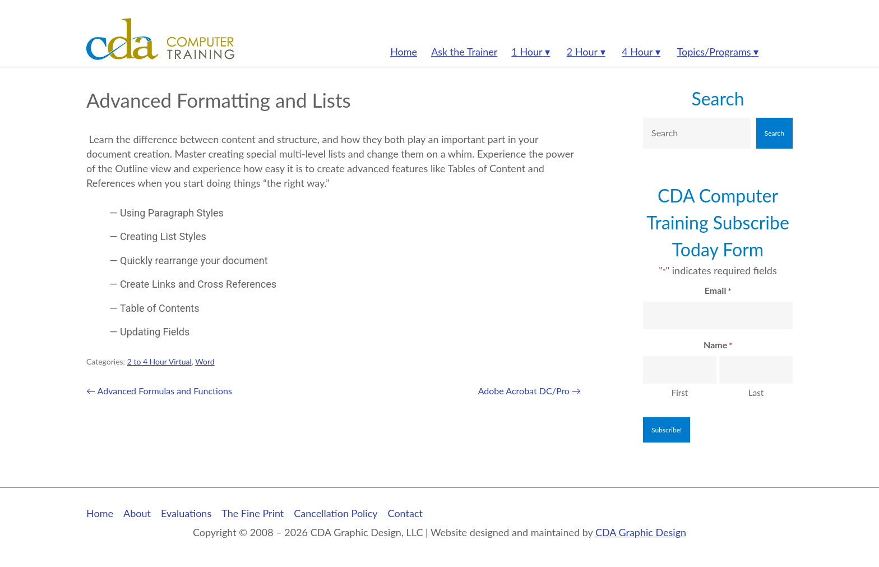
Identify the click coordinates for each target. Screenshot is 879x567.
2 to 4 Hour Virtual (159, 361)
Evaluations (186, 513)
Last (756, 393)
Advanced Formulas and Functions (159, 390)
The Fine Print (252, 513)
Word (204, 361)
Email (718, 291)
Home (99, 513)
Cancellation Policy (335, 513)
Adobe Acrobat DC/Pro (529, 390)
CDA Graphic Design (640, 532)
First (680, 393)
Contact (405, 513)
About (137, 513)
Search (717, 98)
